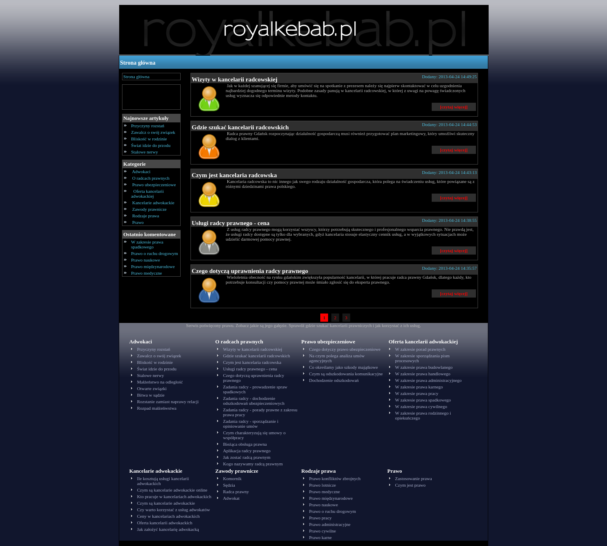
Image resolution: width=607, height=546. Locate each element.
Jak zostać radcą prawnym (247, 457)
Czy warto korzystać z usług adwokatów (173, 509)
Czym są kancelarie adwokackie (166, 503)
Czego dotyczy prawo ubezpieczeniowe (345, 349)
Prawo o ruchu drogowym (154, 253)
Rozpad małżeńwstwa (157, 408)
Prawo (138, 222)
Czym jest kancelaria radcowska (234, 175)
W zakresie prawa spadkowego (147, 244)
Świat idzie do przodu (150, 145)
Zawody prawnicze (149, 209)
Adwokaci (141, 171)
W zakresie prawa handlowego (423, 373)
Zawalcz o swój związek (153, 132)
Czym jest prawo (410, 485)
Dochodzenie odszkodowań (334, 380)
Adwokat (231, 498)
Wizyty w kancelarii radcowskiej (234, 79)
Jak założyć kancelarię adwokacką (168, 529)
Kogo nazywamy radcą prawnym (253, 463)
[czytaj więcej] (453, 106)
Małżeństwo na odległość (160, 381)
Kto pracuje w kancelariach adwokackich (174, 496)
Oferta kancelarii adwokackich (165, 522)
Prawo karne (320, 537)
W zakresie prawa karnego (419, 386)
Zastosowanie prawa (413, 478)
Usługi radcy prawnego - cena (231, 223)
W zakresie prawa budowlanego (424, 367)
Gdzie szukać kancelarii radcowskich (240, 127)
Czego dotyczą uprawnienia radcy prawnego (250, 271)
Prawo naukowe (145, 259)
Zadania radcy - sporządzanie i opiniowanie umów (251, 424)
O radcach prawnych (151, 178)
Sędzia (229, 485)
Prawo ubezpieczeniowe (154, 184)
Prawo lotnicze (322, 485)
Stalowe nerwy (144, 151)
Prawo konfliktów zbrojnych (335, 478)
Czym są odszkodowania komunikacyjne (346, 373)
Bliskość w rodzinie (149, 138)
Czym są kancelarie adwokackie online (172, 489)
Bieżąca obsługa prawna (245, 444)
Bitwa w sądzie (151, 395)
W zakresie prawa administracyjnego (428, 380)
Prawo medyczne (146, 273)
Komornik (232, 478)
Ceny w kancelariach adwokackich (168, 516)
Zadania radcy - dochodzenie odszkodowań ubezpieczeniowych (254, 401)
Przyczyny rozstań (147, 125)
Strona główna (137, 63)
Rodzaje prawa (145, 215)
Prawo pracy (320, 517)
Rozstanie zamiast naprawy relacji (168, 401)
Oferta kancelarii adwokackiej (147, 194)
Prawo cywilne (322, 530)
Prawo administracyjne (330, 524)
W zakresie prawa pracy (417, 393)
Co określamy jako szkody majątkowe (343, 367)
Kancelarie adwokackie (153, 202)
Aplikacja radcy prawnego (247, 450)
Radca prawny (236, 491)
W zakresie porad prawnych (420, 349)
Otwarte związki (152, 388)
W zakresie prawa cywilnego (421, 406)
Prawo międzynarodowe (153, 266)
